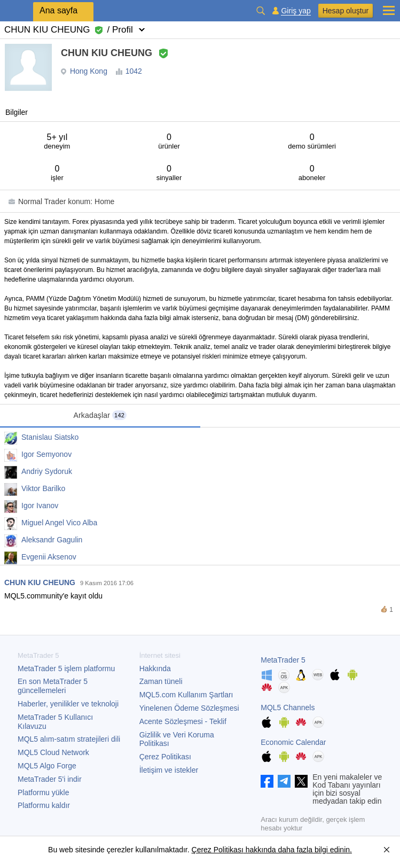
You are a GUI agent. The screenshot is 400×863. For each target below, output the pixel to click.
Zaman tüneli (161, 681)
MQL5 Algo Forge (47, 765)
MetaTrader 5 (283, 660)
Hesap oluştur (345, 10)
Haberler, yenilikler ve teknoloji (68, 703)
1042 (134, 71)
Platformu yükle (43, 792)
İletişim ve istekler (168, 770)
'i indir (50, 779)
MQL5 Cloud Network (53, 752)
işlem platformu (66, 668)
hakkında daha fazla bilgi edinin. (298, 849)
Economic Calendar (293, 742)
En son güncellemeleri (53, 686)
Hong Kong (88, 71)
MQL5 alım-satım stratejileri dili (69, 739)
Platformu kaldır (44, 805)
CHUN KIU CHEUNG (39, 582)
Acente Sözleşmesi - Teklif (182, 721)
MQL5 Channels (288, 707)
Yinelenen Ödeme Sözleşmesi (189, 708)
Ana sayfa (58, 10)
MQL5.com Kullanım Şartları (186, 694)
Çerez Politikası (165, 756)
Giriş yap (295, 11)
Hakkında (155, 668)
